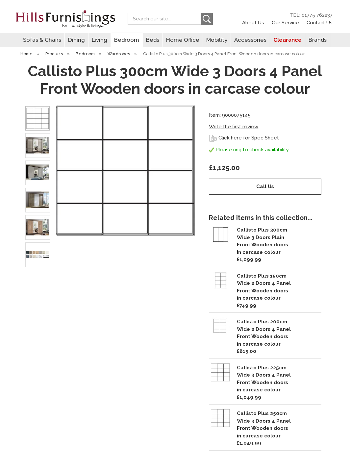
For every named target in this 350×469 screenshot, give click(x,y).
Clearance (287, 40)
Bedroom (126, 40)
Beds (152, 40)
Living (99, 40)
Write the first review (233, 127)
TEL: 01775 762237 (311, 15)
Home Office (182, 40)
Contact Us (320, 22)
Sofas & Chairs (42, 40)
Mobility (216, 40)
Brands (318, 40)
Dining (76, 40)
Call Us (265, 186)
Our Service (285, 22)
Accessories (250, 40)
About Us (253, 22)
